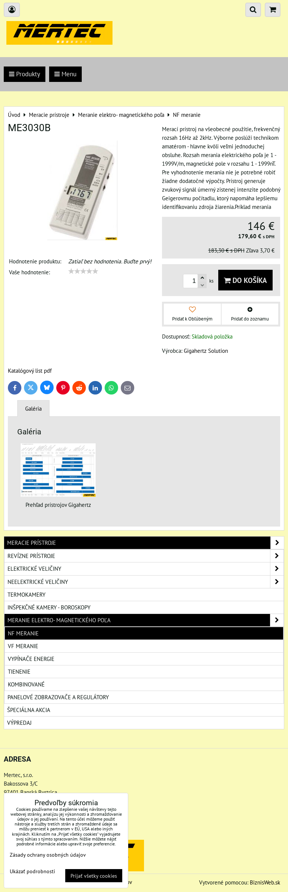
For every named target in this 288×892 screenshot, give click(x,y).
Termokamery (26, 594)
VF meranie (23, 646)
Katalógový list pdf (30, 370)
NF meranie (23, 633)
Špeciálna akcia (28, 710)
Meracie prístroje (145, 543)
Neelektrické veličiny (146, 582)
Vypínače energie (31, 658)
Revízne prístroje (146, 556)
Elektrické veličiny (146, 568)
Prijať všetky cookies (93, 875)
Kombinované (26, 684)
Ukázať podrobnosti (32, 871)
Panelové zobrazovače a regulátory (58, 697)
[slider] (83, 271)
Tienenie (19, 671)
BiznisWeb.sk (265, 882)
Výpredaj (19, 722)
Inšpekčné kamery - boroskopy (49, 607)
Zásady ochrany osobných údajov (48, 854)
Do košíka (245, 280)
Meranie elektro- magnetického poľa (146, 620)
